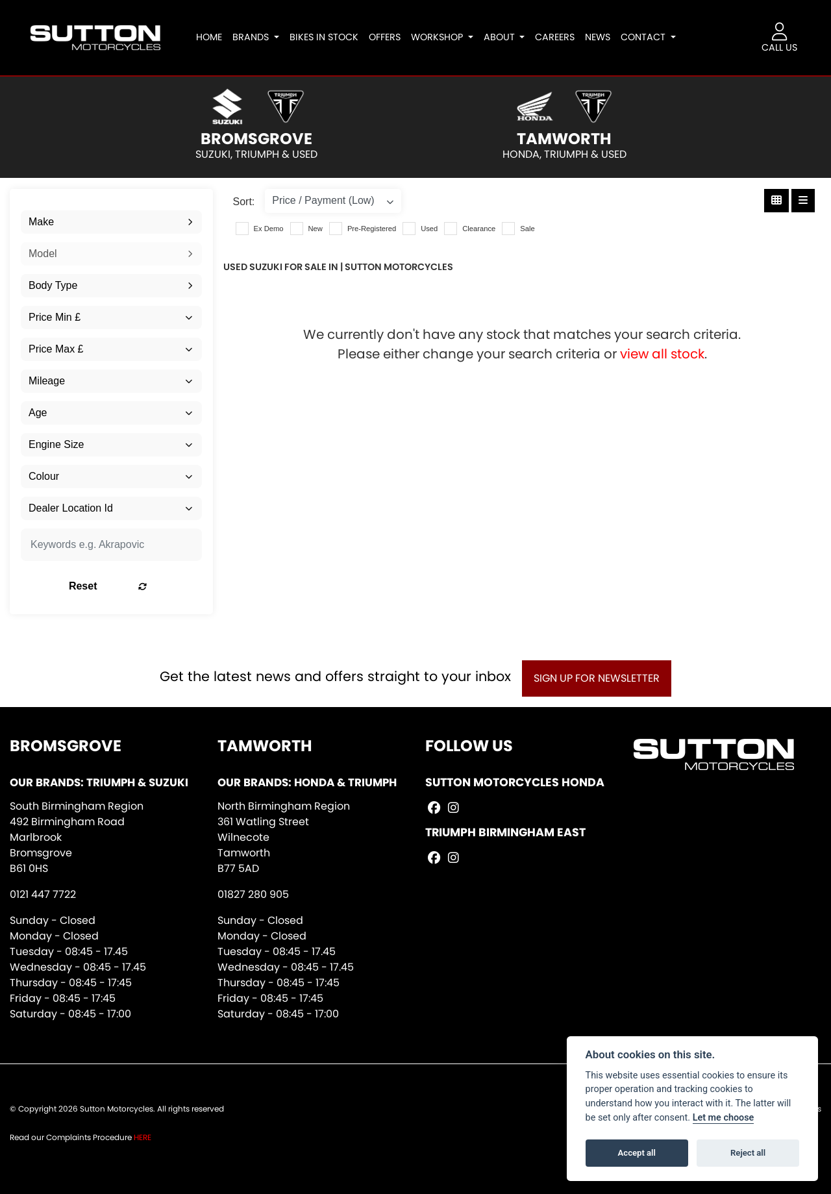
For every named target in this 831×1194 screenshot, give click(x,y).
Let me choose (723, 1117)
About (504, 37)
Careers (558, 37)
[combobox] (111, 222)
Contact (648, 37)
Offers (388, 37)
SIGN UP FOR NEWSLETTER (601, 678)
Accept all (637, 1153)
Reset (141, 585)
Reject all (747, 1153)
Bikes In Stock (327, 37)
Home (213, 37)
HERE (142, 1137)
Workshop (441, 37)
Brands (255, 37)
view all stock (662, 354)
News (601, 37)
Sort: (244, 201)
